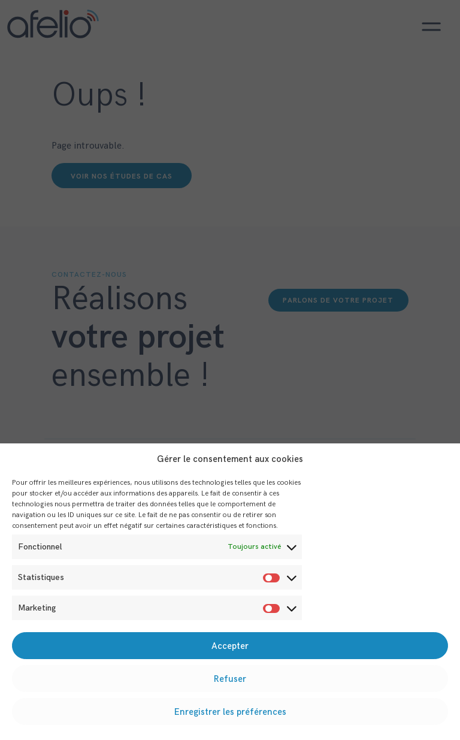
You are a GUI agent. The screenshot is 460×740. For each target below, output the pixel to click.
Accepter (230, 646)
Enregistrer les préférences (230, 711)
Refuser (230, 678)
